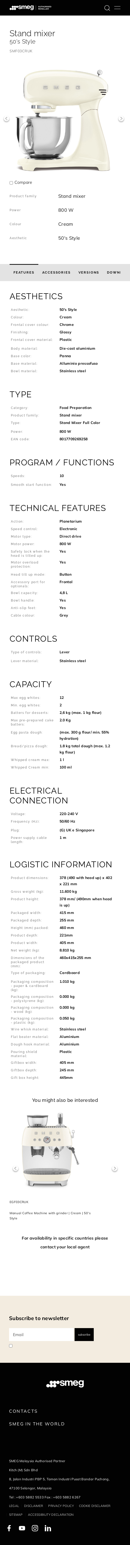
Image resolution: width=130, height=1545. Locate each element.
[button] (65, 335)
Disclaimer (33, 1506)
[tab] (24, 272)
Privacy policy (61, 1506)
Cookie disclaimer (94, 1506)
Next (121, 118)
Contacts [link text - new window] (23, 1411)
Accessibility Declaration (51, 1515)
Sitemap (16, 1515)
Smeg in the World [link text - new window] (37, 1423)
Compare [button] (23, 182)
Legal (14, 1506)
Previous (6, 118)
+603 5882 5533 (30, 1497)
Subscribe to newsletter (39, 1318)
